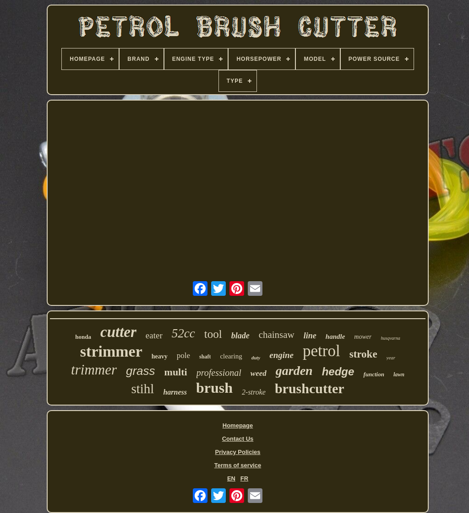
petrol (321, 351)
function (373, 374)
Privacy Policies (237, 452)
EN (231, 478)
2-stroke (254, 392)
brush (214, 387)
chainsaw (276, 334)
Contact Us (238, 438)
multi (175, 372)
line (310, 335)
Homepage (238, 425)
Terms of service (237, 465)
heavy (160, 356)
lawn (398, 374)
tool (213, 334)
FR (244, 478)
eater (154, 335)
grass (140, 371)
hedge (338, 371)
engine (281, 355)
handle (335, 336)
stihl (142, 388)
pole (183, 355)
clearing (231, 356)
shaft (205, 356)
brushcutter (309, 388)
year (391, 357)
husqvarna (390, 338)
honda (83, 336)
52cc (183, 333)
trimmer (94, 370)
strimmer (111, 351)
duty (256, 357)
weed (259, 373)
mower (362, 336)
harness (175, 392)
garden (294, 370)
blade (240, 335)
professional (218, 373)
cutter (118, 332)
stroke (363, 354)
